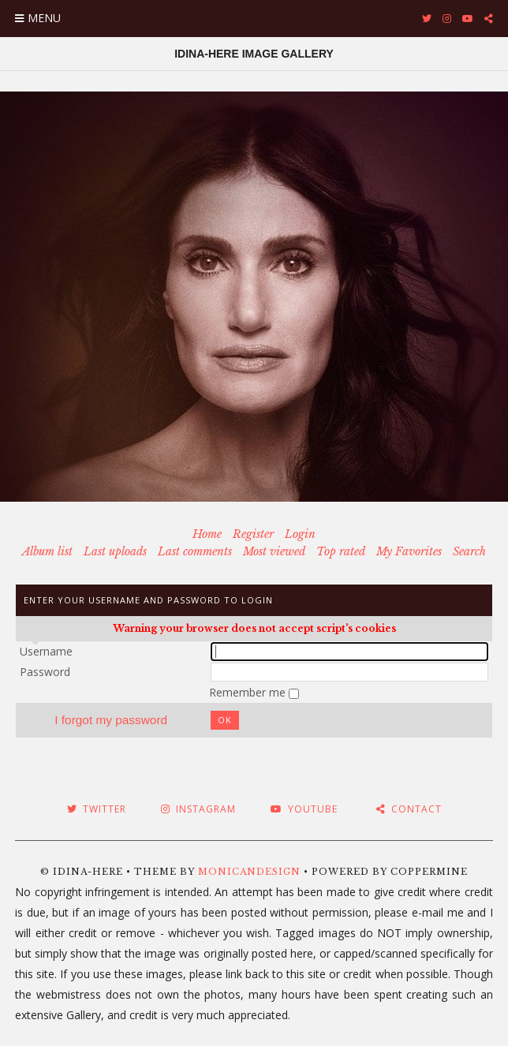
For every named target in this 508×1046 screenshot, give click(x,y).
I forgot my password (110, 720)
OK (225, 720)
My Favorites (409, 551)
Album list (47, 551)
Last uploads (115, 551)
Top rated (340, 551)
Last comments (195, 551)
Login (300, 534)
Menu (44, 17)
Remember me (249, 692)
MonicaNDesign (249, 871)
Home (207, 534)
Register (253, 534)
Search (469, 551)
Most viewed (274, 551)
